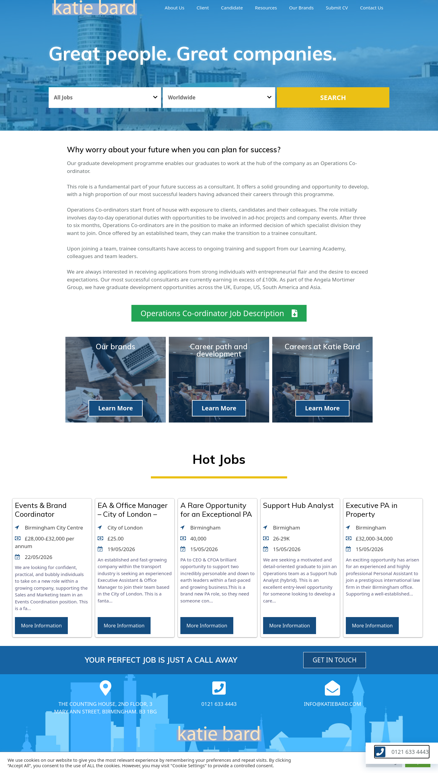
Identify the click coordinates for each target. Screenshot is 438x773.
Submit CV (337, 8)
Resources (266, 8)
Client (202, 8)
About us (175, 8)
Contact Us (371, 8)
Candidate (232, 8)
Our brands (301, 8)
